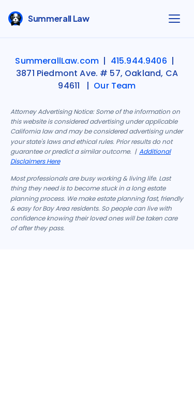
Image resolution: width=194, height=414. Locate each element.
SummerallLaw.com (57, 61)
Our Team (115, 86)
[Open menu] (174, 18)
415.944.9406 (139, 61)
